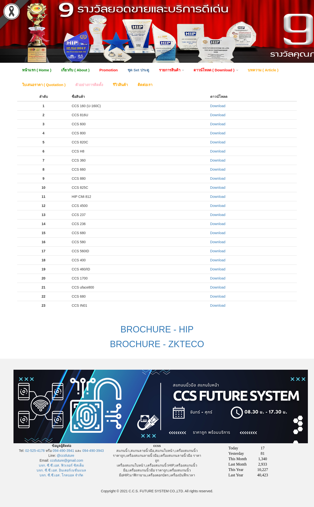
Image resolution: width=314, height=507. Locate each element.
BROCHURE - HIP (157, 329)
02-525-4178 (35, 451)
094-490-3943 (93, 451)
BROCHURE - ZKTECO (157, 344)
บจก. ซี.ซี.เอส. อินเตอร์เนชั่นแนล (61, 470)
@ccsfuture (65, 455)
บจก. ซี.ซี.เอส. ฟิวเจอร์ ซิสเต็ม (61, 465)
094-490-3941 (63, 451)
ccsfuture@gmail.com (66, 460)
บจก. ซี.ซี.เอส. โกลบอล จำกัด (61, 475)
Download (217, 106)
